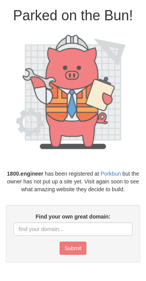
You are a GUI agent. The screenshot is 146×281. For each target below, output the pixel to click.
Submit (73, 248)
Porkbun (110, 174)
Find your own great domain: (72, 216)
